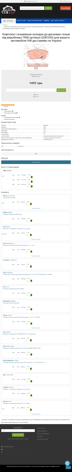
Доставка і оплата (57, 20)
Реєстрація (67, 1)
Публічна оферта (42, 431)
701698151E (21, 146)
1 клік (36, 95)
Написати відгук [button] (36, 162)
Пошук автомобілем (34, 20)
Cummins (46, 20)
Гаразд (68, 467)
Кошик (65, 8)
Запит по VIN (21, 20)
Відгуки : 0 (36, 96)
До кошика (61, 90)
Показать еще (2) (36, 208)
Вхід (61, 1)
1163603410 (10, 260)
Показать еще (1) (36, 256)
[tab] (36, 153)
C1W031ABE (8, 375)
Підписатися (18, 435)
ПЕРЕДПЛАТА (18, 428)
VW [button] (36, 153)
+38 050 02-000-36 (30, 1)
